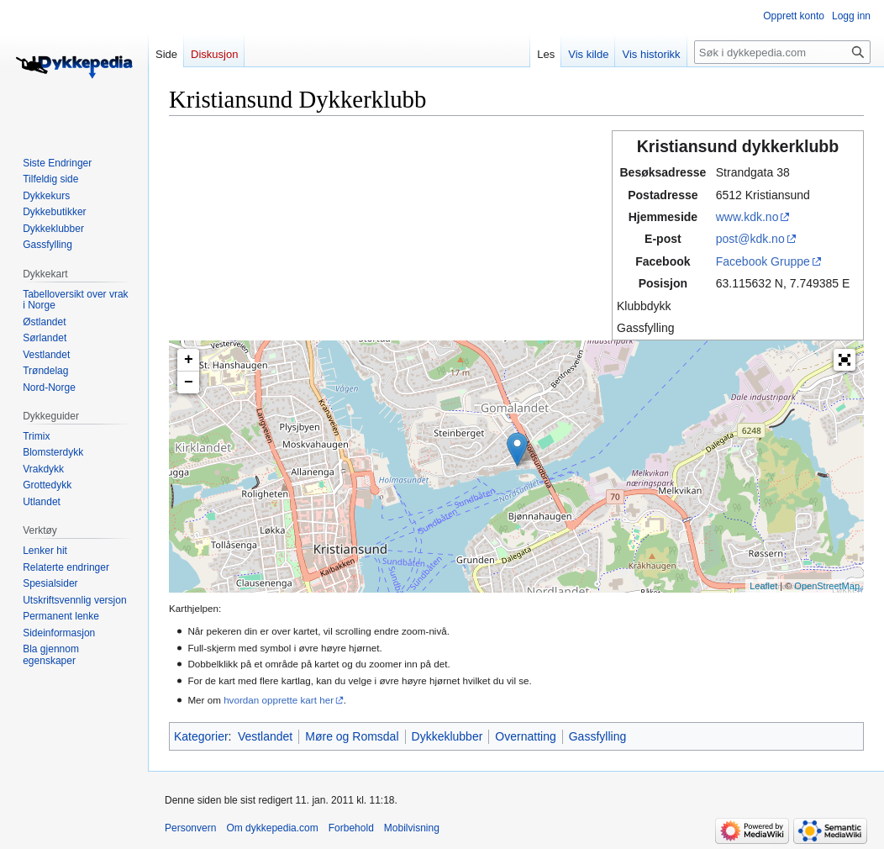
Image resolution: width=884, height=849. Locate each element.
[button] (844, 360)
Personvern (190, 828)
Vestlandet (265, 736)
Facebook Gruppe (763, 261)
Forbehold (351, 828)
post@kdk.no (750, 238)
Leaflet (763, 586)
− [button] (188, 382)
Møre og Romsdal (351, 736)
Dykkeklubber (447, 736)
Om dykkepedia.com (272, 828)
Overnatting (525, 736)
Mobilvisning (411, 828)
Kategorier (201, 736)
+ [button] (188, 360)
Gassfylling (597, 736)
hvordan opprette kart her (279, 699)
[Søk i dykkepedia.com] (782, 52)
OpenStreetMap (827, 586)
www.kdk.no (747, 217)
